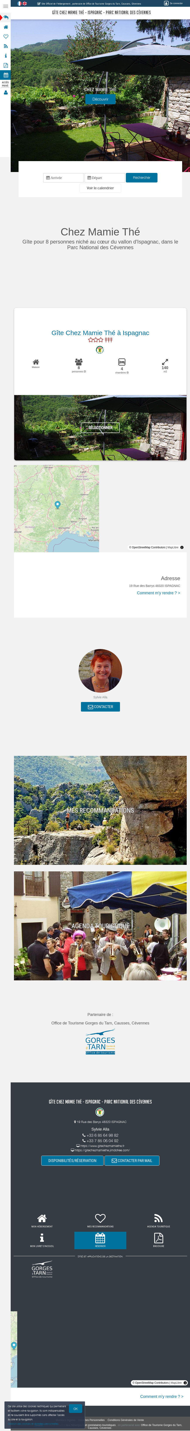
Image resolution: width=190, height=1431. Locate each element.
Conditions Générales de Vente (126, 1420)
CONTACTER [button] (100, 707)
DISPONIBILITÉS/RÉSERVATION (73, 1160)
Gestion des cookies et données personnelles (33, 1423)
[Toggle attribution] (182, 547)
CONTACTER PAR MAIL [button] (132, 1160)
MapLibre (173, 547)
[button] (101, 188)
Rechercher (142, 178)
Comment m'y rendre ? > (158, 593)
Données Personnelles (92, 1420)
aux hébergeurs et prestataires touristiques (91, 1425)
